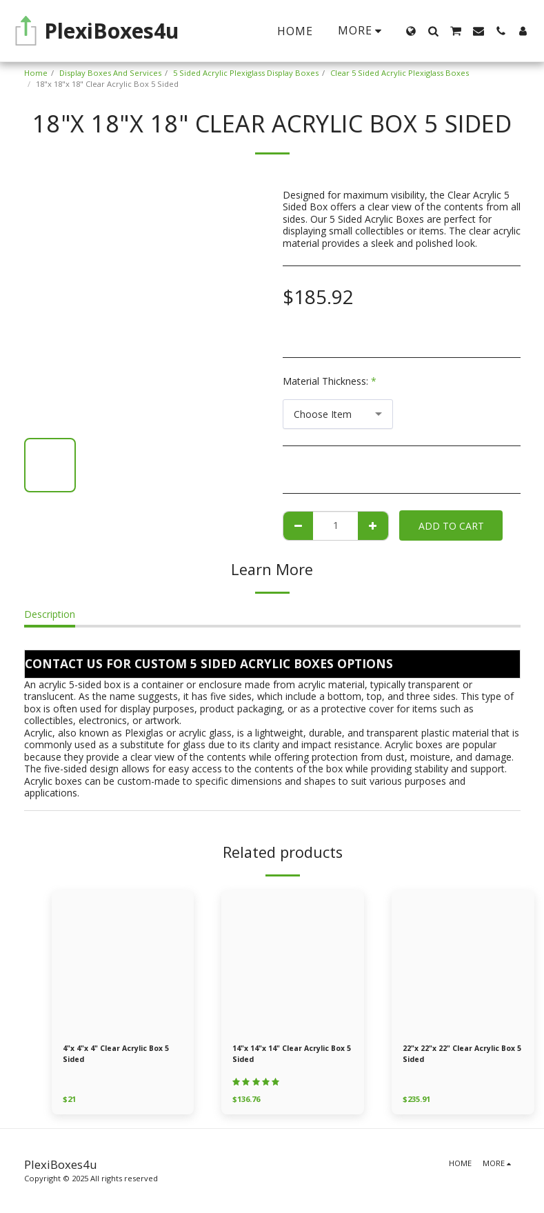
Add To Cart (451, 525)
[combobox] (338, 414)
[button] (433, 31)
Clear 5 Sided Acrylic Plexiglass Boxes (399, 73)
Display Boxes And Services (110, 73)
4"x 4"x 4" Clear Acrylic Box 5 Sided (118, 1054)
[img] (123, 961)
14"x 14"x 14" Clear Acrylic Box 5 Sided (291, 1054)
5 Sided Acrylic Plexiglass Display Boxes (246, 73)
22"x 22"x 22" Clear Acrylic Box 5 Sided (462, 1054)
